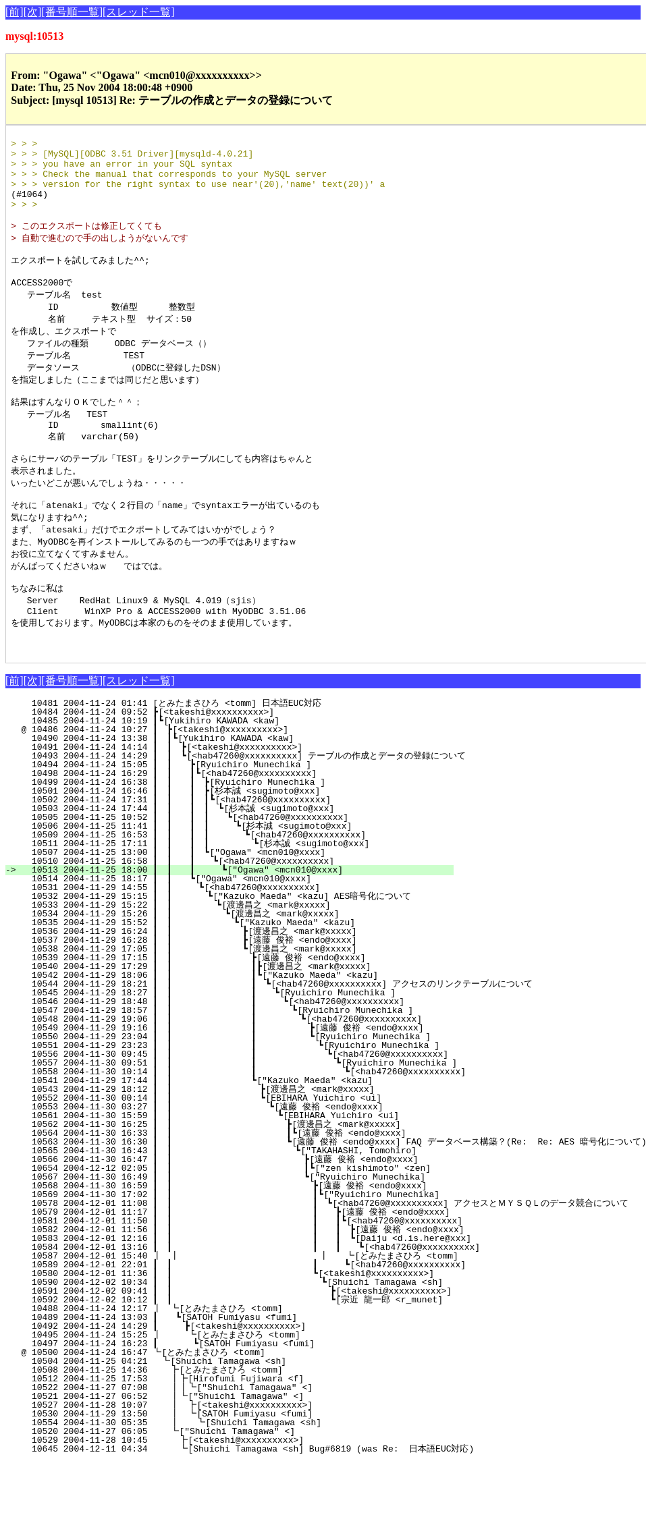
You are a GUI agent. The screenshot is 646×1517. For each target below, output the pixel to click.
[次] (33, 12)
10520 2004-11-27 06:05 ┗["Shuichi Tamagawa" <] (248, 1486)
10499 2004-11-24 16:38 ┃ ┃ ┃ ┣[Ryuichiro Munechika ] (238, 837)
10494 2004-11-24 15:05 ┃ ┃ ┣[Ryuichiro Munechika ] (242, 819)
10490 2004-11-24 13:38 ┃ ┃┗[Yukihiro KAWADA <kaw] (243, 793)
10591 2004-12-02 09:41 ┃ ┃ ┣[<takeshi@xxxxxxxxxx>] (249, 1346)
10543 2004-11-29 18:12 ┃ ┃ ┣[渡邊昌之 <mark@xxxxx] (231, 1144)
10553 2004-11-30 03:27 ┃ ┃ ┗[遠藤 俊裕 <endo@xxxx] (230, 1161)
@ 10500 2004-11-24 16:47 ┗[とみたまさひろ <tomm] (243, 1407)
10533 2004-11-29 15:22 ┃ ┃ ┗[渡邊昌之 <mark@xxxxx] (236, 960)
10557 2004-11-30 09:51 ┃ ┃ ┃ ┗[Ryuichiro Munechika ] (257, 1117)
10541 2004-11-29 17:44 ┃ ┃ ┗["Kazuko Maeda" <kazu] (236, 1135)
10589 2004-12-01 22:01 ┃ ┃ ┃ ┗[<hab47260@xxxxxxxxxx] (266, 1319)
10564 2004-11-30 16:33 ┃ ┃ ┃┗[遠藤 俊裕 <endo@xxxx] (226, 1188)
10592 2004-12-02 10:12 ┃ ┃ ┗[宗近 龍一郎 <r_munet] (244, 1354)
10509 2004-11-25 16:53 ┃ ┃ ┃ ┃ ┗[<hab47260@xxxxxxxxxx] (232, 889)
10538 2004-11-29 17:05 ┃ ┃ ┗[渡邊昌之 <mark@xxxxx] (233, 1003)
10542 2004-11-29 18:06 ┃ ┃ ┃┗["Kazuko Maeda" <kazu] (233, 1030)
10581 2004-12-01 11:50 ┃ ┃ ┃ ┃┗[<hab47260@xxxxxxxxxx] (265, 1275)
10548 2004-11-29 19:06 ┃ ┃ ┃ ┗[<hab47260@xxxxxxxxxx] (229, 1074)
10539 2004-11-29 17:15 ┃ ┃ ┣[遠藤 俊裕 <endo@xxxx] (232, 1012)
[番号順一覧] (72, 12)
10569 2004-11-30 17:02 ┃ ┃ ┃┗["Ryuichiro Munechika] (237, 1249)
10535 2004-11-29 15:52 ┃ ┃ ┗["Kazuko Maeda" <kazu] (237, 977)
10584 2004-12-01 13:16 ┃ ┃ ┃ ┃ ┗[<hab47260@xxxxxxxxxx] (284, 1302)
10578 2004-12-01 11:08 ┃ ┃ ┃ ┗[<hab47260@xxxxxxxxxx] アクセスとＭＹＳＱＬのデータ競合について (324, 1258)
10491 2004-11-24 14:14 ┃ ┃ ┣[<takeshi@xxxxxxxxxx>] (243, 802)
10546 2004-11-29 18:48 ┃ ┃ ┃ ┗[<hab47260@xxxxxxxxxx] (230, 1056)
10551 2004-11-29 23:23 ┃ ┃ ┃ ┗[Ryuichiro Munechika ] (237, 1100)
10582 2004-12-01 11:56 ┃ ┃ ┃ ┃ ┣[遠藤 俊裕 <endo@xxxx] (271, 1284)
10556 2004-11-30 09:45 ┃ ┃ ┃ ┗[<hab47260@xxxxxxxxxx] (247, 1109)
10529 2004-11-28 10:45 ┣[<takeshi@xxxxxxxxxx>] (247, 1495)
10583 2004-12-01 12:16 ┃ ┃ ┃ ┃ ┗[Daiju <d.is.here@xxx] (274, 1293)
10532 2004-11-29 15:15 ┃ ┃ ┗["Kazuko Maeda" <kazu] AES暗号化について (234, 951)
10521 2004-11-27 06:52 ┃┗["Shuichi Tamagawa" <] (245, 1451)
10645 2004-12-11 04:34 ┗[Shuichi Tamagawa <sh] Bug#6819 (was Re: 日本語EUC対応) (245, 1503)
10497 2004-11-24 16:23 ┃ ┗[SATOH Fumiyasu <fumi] (243, 1398)
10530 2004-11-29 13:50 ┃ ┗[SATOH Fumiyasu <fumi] (244, 1468)
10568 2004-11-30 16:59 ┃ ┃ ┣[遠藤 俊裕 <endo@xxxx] (226, 1240)
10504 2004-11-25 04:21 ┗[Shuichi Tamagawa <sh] (249, 1416)
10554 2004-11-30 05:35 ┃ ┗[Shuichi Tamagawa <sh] (243, 1477)
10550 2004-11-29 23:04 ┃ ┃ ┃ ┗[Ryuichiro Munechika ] (228, 1091)
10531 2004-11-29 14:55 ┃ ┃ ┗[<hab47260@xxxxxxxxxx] (241, 942)
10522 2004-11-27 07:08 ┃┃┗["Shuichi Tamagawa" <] (243, 1442)
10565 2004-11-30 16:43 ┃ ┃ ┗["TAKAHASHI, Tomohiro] (231, 1205)
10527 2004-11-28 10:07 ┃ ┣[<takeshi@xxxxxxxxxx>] (244, 1460)
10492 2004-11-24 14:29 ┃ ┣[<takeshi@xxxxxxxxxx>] (244, 1381)
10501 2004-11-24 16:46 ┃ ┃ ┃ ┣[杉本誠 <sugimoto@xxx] (236, 845)
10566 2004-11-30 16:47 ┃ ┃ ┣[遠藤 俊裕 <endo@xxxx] (227, 1214)
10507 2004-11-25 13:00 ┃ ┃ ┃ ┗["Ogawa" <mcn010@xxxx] (238, 907)
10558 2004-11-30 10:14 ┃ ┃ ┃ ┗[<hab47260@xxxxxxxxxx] (266, 1126)
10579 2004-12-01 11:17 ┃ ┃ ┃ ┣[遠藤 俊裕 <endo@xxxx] (253, 1267)
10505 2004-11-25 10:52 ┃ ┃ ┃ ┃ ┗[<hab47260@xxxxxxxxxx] (234, 872)
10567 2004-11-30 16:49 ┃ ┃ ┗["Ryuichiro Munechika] (230, 1231)
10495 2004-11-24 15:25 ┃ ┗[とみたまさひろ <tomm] (238, 1389)
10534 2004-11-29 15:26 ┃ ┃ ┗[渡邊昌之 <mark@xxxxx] (235, 968)
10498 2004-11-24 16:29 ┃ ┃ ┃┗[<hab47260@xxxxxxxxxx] (239, 828)
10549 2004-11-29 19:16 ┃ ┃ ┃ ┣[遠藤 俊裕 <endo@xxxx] (224, 1082)
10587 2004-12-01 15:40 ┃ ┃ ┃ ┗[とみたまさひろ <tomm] (251, 1310)
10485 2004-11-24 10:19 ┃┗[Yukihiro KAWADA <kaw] (247, 775)
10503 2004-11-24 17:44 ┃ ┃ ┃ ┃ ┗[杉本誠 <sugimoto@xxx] (232, 863)
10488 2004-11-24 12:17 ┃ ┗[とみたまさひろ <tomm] (240, 1363)
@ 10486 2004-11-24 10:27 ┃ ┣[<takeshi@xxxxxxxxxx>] (246, 784)
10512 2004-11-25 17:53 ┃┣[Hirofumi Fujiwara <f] (245, 1433)
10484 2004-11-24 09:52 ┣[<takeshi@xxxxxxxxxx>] (250, 767)
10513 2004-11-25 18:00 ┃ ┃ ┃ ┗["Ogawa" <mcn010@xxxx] (237, 924)
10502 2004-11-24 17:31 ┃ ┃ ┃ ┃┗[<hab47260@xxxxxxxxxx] (236, 854)
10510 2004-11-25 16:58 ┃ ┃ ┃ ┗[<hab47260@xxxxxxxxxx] (237, 916)
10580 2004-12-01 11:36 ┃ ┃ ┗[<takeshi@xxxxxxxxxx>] (230, 1328)
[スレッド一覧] (139, 12)
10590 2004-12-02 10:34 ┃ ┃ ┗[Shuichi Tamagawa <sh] (239, 1337)
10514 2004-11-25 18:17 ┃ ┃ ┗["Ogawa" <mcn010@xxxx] (242, 933)
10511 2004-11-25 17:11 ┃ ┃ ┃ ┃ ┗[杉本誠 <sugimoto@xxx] (229, 898)
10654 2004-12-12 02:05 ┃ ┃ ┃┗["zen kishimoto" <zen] (228, 1223)
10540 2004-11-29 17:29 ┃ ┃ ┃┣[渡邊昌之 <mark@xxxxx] (230, 1021)
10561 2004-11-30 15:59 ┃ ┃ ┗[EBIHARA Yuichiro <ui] (233, 1170)
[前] (14, 12)
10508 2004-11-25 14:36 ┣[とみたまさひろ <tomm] (242, 1424)
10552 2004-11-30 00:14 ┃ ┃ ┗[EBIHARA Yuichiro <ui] (235, 1153)
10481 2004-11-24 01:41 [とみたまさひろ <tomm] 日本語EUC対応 (242, 758)
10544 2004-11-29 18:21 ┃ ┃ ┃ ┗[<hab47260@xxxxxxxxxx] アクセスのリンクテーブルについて (276, 1038)
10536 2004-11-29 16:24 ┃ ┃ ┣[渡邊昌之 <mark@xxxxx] (233, 986)
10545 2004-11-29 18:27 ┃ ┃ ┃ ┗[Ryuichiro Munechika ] (231, 1047)
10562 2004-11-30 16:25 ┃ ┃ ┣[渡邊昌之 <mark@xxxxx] (229, 1179)
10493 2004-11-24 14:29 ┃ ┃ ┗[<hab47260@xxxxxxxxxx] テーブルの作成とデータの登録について (243, 810)
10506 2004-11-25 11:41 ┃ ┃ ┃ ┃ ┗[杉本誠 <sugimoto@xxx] (230, 881)
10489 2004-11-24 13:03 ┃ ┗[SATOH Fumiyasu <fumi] (245, 1372)
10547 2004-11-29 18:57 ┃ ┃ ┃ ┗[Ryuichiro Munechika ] (230, 1065)
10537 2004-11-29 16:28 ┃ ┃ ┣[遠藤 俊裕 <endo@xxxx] (233, 995)
